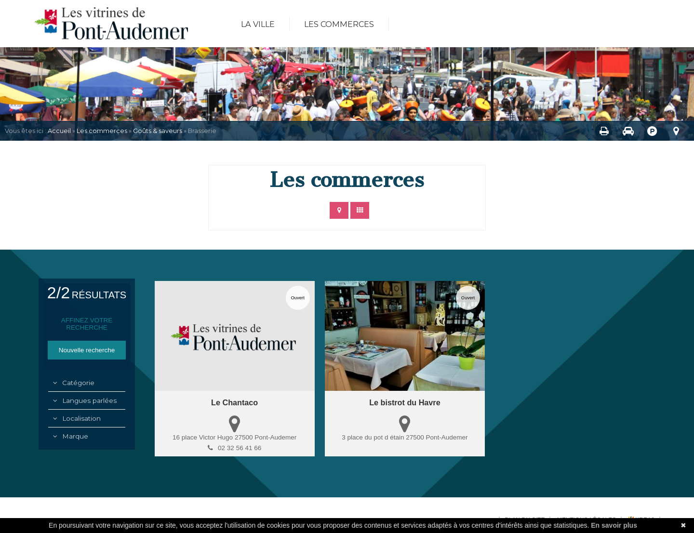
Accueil (59, 130)
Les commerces (339, 24)
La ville (258, 24)
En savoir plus (614, 525)
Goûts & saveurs (157, 130)
